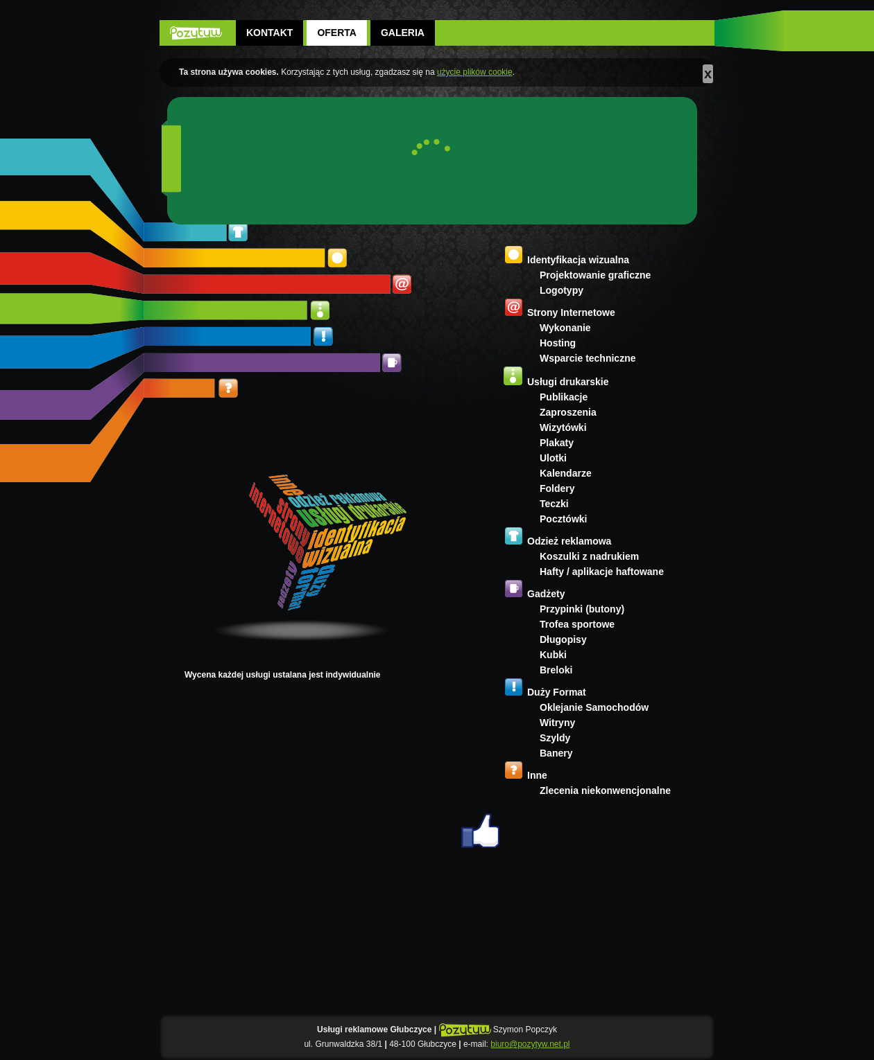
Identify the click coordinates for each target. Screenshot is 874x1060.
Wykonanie (565, 327)
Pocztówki (563, 518)
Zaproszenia (568, 412)
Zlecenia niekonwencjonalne (605, 790)
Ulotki (553, 457)
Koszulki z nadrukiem (589, 556)
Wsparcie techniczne (588, 358)
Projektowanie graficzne (595, 275)
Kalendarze (566, 473)
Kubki (553, 654)
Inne (537, 775)
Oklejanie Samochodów (594, 707)
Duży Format (556, 692)
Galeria (403, 32)
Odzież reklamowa (569, 541)
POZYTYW (196, 33)
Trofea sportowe (577, 624)
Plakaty (557, 442)
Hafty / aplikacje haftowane (602, 571)
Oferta (337, 32)
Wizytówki (563, 427)
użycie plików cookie (475, 72)
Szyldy (555, 737)
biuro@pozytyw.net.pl (529, 1044)
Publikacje (564, 397)
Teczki (554, 503)
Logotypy (561, 290)
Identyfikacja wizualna (578, 259)
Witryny (557, 722)
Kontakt (269, 32)
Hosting (558, 342)
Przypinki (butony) (582, 609)
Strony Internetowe (571, 312)
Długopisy (563, 639)
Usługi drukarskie (568, 381)
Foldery (557, 488)
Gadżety (546, 593)
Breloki (556, 669)
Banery (556, 753)
